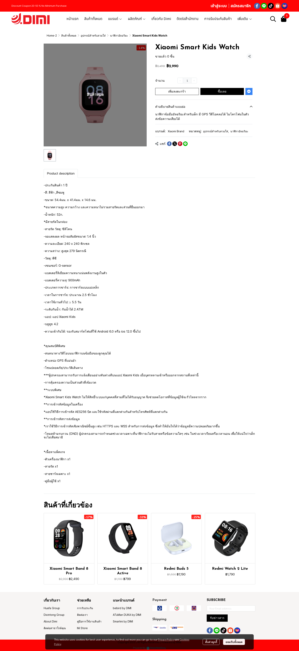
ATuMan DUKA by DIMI (127, 614)
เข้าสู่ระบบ (219, 5)
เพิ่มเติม (244, 19)
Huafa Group (52, 608)
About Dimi (50, 621)
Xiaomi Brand (176, 131)
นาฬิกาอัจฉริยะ (119, 35)
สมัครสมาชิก (241, 5)
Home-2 (52, 35)
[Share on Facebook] (169, 143)
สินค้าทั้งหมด (68, 35)
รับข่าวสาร (217, 618)
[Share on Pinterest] (180, 143)
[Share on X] (174, 143)
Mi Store (82, 628)
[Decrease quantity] (180, 80)
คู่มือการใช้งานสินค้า (89, 621)
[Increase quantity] (194, 80)
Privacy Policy (166, 639)
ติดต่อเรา (82, 614)
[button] (273, 19)
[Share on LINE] (185, 143)
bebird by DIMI (122, 608)
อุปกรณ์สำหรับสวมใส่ (93, 35)
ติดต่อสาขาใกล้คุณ (55, 628)
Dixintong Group (54, 614)
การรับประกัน (85, 608)
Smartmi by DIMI (123, 621)
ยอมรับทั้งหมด (234, 642)
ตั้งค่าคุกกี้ (211, 642)
